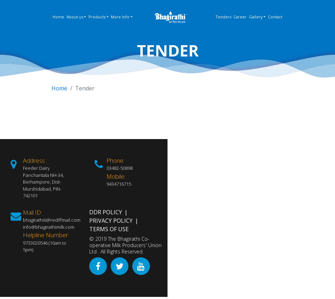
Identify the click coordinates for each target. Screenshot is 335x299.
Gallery (256, 16)
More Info (120, 16)
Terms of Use (109, 229)
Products (97, 16)
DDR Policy (105, 212)
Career (239, 16)
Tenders (223, 16)
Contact (275, 16)
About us (75, 16)
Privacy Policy (111, 221)
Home (58, 16)
